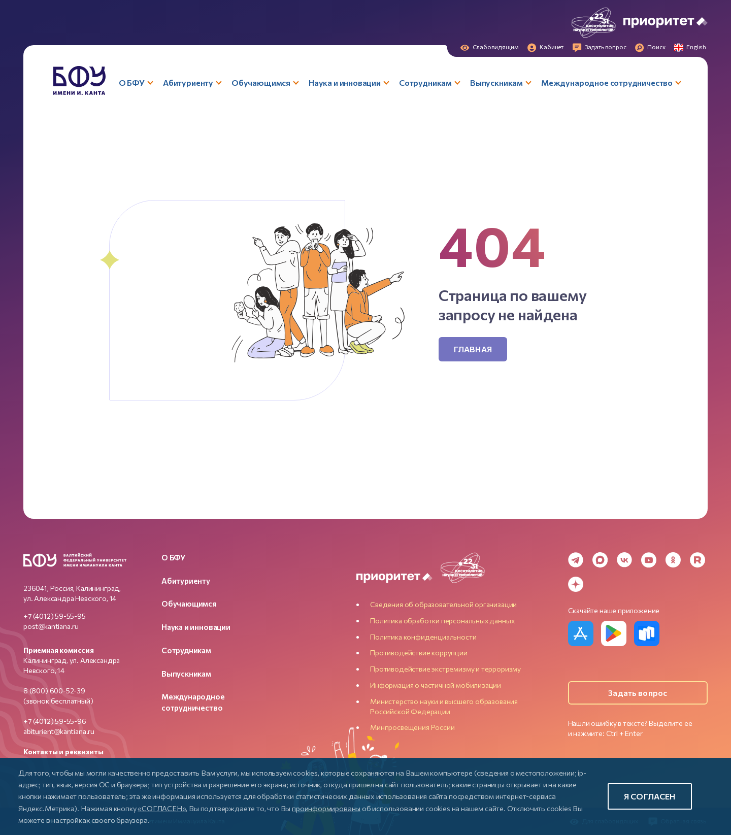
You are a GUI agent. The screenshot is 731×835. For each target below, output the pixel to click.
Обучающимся (189, 603)
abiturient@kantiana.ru (58, 731)
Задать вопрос (637, 692)
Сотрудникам (186, 650)
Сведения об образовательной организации (443, 604)
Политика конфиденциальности (423, 636)
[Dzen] (575, 584)
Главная (473, 349)
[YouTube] (648, 559)
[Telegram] (575, 559)
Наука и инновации (195, 626)
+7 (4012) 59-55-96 (54, 721)
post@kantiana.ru (51, 626)
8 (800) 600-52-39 (54, 690)
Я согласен (650, 796)
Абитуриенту (185, 580)
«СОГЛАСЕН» (162, 808)
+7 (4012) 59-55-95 (54, 616)
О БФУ (173, 557)
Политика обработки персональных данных (442, 620)
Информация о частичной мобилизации (435, 685)
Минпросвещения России (412, 727)
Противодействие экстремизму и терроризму (445, 668)
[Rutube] (697, 559)
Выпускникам (186, 673)
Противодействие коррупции (419, 652)
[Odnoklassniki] (673, 559)
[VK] (624, 559)
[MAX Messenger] (600, 559)
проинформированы (326, 808)
